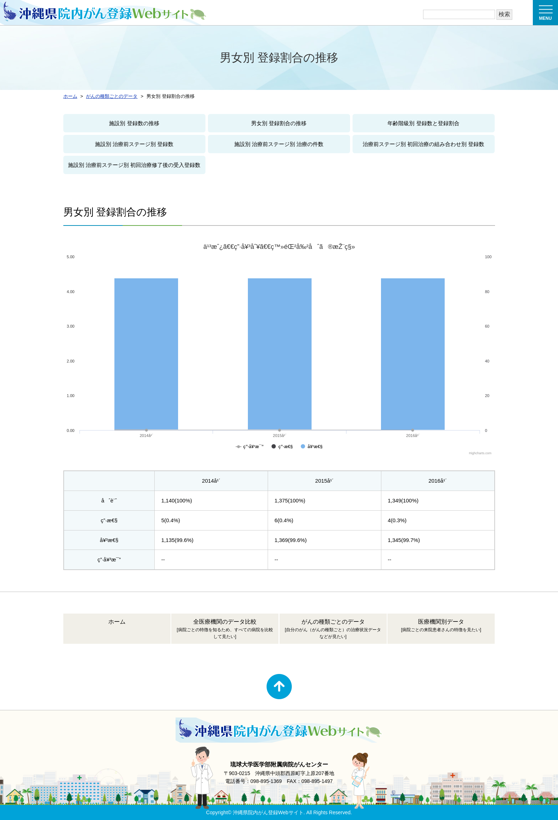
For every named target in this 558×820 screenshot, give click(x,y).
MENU (546, 15)
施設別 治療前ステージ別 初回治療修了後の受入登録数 (134, 165)
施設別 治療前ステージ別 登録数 (134, 144)
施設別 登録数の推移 (134, 123)
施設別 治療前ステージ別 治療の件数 (278, 144)
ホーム (117, 622)
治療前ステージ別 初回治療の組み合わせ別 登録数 (423, 144)
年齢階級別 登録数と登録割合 (423, 123)
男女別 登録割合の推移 (279, 123)
